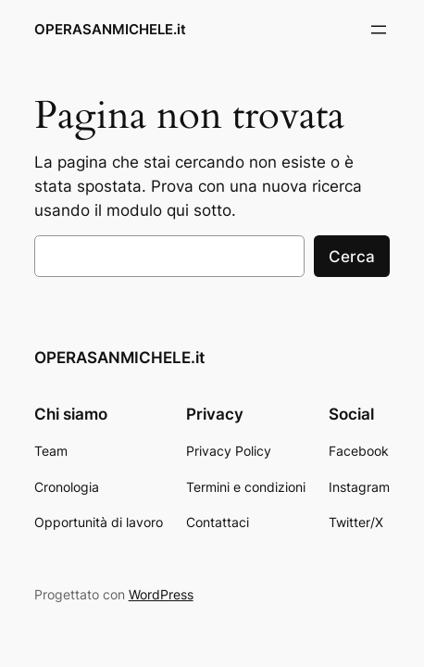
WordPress (161, 594)
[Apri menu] (379, 30)
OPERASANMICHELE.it (110, 29)
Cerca (352, 256)
